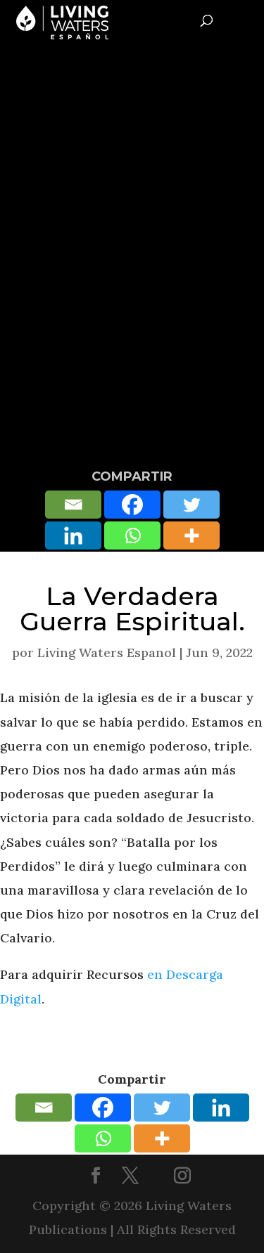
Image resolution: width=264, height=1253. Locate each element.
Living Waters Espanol (106, 652)
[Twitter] (191, 505)
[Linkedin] (73, 535)
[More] (191, 535)
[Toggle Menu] (247, 18)
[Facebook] (132, 505)
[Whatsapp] (132, 535)
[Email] (73, 505)
